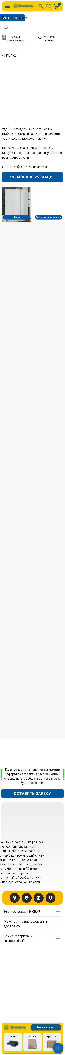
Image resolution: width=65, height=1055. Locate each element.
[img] (48, 6)
